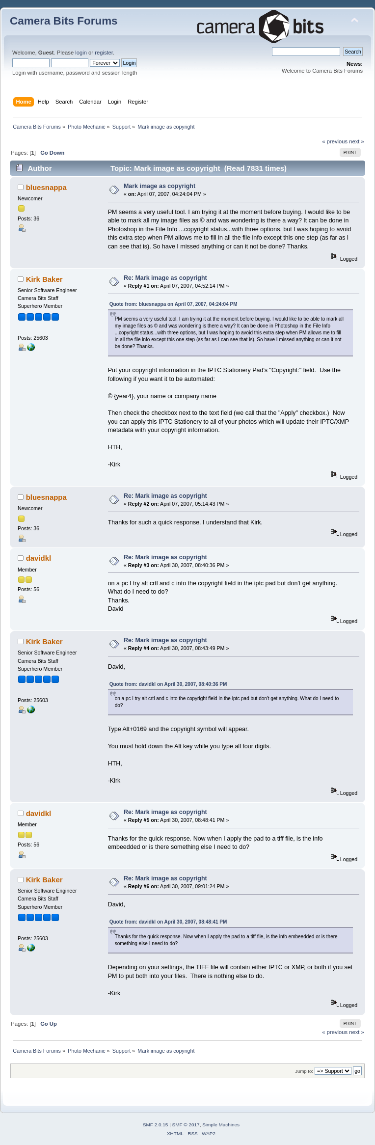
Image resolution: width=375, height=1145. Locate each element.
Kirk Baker (44, 279)
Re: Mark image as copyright (165, 277)
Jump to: (304, 1071)
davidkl (39, 558)
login (81, 52)
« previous (335, 141)
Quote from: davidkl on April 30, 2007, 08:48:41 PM (168, 922)
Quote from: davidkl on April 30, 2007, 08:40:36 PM (168, 684)
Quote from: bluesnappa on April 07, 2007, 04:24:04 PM (173, 304)
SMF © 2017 (186, 1124)
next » (356, 141)
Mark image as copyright (159, 186)
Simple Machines (221, 1124)
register (104, 52)
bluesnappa (46, 187)
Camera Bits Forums (64, 21)
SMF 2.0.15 (155, 1124)
